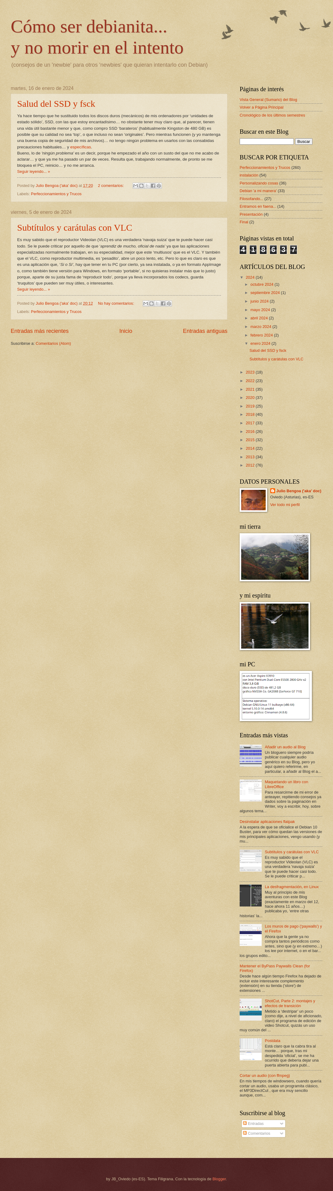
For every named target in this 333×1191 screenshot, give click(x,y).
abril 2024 (259, 318)
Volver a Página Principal (261, 107)
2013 (251, 457)
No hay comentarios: (116, 303)
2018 (251, 414)
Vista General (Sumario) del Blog (268, 99)
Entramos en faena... (258, 206)
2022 (251, 380)
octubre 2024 (262, 284)
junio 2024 (260, 301)
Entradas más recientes (40, 331)
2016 (251, 431)
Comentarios (256, 1133)
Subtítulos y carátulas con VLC (74, 227)
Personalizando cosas (259, 183)
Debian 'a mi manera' (258, 190)
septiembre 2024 (265, 292)
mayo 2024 (260, 309)
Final (244, 222)
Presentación (251, 214)
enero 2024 (260, 343)
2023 (251, 372)
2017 (251, 423)
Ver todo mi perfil (285, 504)
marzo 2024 (261, 326)
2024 (251, 277)
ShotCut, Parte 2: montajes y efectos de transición (290, 1003)
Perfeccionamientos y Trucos (56, 194)
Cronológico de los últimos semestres (272, 115)
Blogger (219, 1179)
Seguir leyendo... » (33, 171)
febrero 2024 (262, 335)
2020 (251, 397)
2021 (251, 389)
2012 (251, 465)
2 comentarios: (111, 185)
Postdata (272, 1040)
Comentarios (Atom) (53, 343)
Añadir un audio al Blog (285, 747)
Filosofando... (251, 198)
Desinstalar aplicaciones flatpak (267, 821)
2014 (251, 448)
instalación (249, 175)
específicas (80, 147)
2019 (251, 406)
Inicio (125, 331)
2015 (251, 439)
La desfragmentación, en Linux (292, 886)
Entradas (253, 1123)
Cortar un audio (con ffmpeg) (265, 1075)
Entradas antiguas (205, 331)
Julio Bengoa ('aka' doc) (298, 491)
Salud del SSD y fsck (56, 104)
